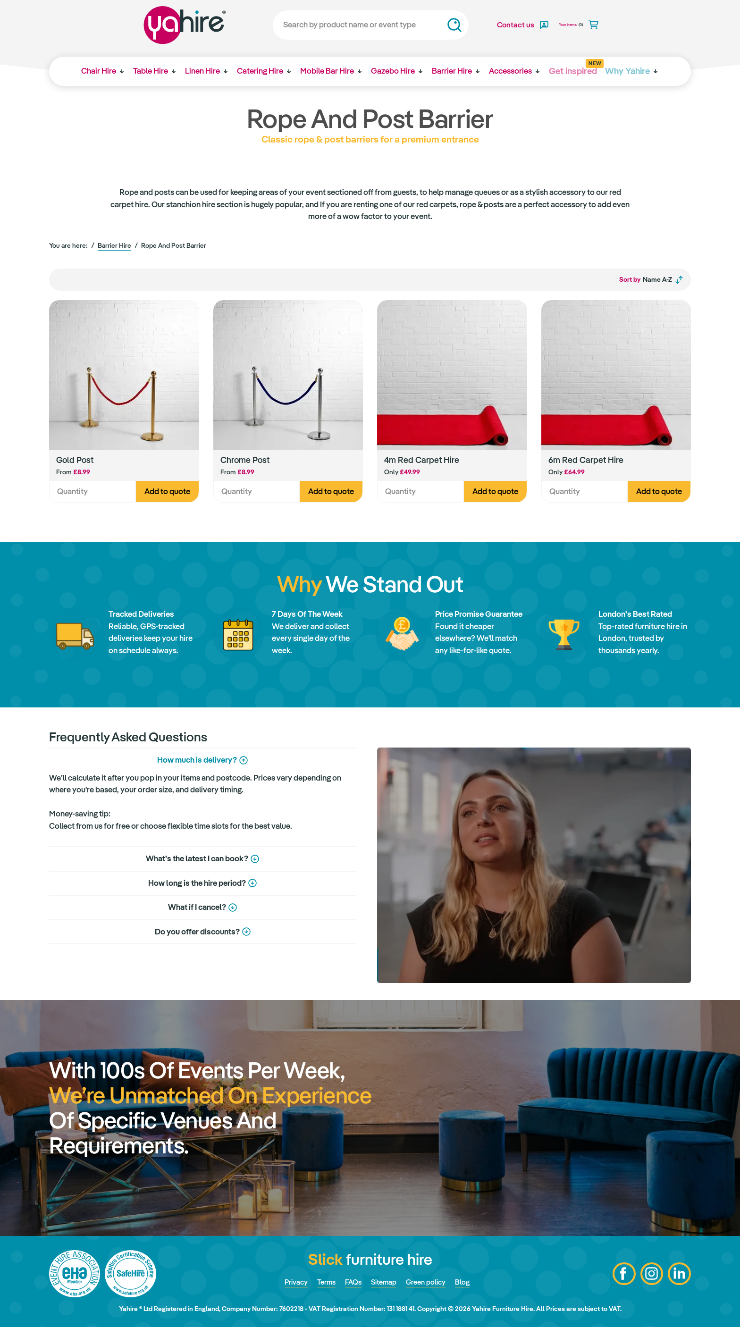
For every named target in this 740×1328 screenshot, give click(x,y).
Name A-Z (651, 280)
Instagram (651, 1274)
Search (442, 25)
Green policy (431, 1283)
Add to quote (167, 492)
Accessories (517, 71)
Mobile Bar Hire (332, 71)
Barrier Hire (458, 71)
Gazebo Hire (398, 71)
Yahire (172, 25)
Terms (321, 1283)
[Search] (358, 25)
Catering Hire (264, 71)
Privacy (288, 1283)
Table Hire (152, 71)
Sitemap (384, 1283)
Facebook (622, 1274)
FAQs (351, 1283)
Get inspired (578, 67)
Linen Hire (205, 71)
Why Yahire (629, 71)
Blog (471, 1283)
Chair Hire (99, 71)
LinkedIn (679, 1274)
